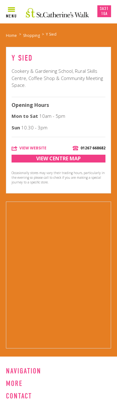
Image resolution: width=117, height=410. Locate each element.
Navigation (23, 371)
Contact (19, 396)
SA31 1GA (104, 11)
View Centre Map (58, 158)
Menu (11, 16)
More (14, 383)
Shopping (31, 35)
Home (11, 35)
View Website (32, 148)
